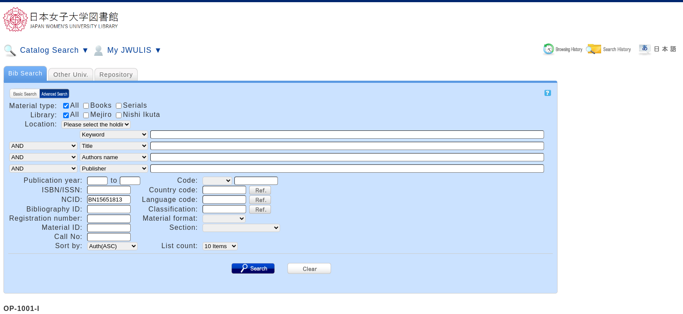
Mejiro (98, 114)
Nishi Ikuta (138, 114)
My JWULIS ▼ (126, 50)
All (72, 114)
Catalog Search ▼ (46, 50)
